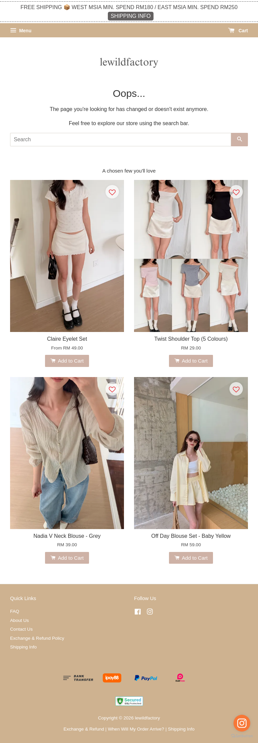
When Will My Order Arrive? (136, 729)
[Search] (120, 139)
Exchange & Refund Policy (37, 638)
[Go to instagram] (241, 723)
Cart (238, 30)
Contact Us (21, 629)
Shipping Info (23, 646)
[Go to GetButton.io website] (242, 736)
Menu (20, 30)
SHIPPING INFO (130, 16)
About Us (19, 620)
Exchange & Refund (83, 729)
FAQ (14, 611)
